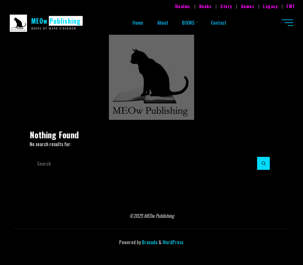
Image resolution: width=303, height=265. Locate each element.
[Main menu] (287, 22)
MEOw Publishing (56, 21)
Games (248, 6)
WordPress (172, 242)
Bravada (149, 242)
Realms (182, 6)
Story (226, 6)
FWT (290, 6)
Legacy (270, 6)
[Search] (263, 163)
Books (205, 6)
